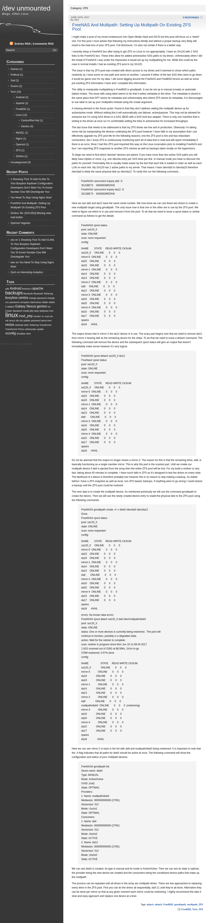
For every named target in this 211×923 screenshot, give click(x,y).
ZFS (201, 904)
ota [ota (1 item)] (17, 320)
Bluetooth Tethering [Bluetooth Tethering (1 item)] (43, 293)
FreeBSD (168, 904)
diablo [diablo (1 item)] (45, 302)
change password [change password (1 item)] (38, 298)
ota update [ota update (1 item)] (25, 320)
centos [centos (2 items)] (23, 297)
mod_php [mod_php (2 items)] (26, 316)
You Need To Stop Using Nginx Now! (31, 197)
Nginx (19, 138)
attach (150, 904)
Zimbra (20, 156)
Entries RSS (23, 43)
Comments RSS (43, 43)
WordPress (27, 344)
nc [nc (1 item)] (43, 316)
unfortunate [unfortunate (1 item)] (30, 329)
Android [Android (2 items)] (15, 288)
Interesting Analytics (31, 272)
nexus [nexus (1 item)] (12, 320)
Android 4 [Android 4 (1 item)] (27, 288)
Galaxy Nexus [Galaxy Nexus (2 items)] (25, 306)
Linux (19, 115)
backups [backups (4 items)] (14, 292)
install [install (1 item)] (26, 311)
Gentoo (25, 126)
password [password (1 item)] (36, 320)
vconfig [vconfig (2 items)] (10, 333)
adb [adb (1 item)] (7, 288)
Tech (194, 909)
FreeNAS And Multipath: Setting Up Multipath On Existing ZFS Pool (131, 27)
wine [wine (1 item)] (28, 333)
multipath (192, 904)
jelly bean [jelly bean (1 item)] (34, 311)
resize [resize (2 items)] (9, 324)
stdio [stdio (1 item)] (26, 325)
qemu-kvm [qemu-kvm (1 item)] (46, 320)
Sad (13, 80)
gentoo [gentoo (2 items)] (42, 306)
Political (15, 74)
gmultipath (180, 904)
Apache (20, 103)
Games (15, 69)
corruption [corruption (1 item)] (25, 302)
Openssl (20, 144)
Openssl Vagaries (20, 223)
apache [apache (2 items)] (37, 288)
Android (20, 97)
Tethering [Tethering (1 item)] (34, 325)
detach (158, 904)
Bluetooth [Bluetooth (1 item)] (28, 293)
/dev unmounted (26, 8)
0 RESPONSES (191, 17)
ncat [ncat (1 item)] (47, 316)
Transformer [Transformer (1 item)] (45, 325)
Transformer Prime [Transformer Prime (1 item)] (14, 329)
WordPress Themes (10, 344)
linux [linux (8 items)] (11, 314)
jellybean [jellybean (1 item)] (44, 311)
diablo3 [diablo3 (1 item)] (10, 306)
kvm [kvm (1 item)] (51, 311)
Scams (14, 86)
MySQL (20, 132)
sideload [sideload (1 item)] (19, 325)
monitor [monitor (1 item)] (37, 316)
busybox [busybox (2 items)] (11, 297)
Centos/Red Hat (30, 120)
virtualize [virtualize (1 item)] (21, 333)
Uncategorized (19, 162)
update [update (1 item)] (40, 329)
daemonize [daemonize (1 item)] (35, 302)
